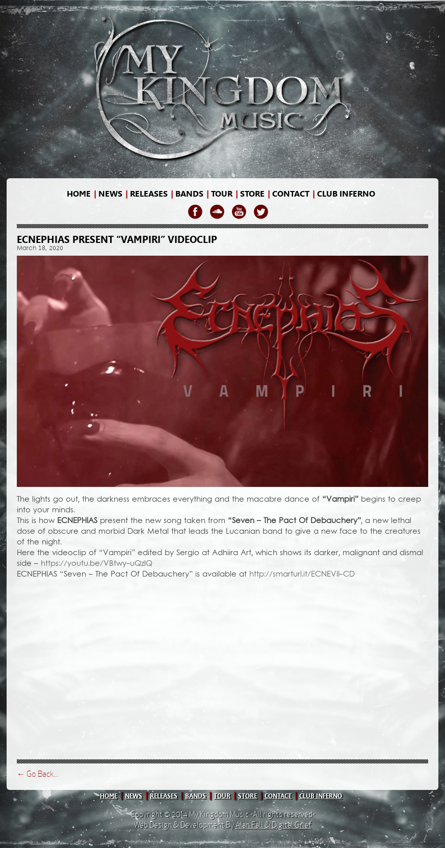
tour (222, 796)
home (79, 194)
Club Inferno (346, 194)
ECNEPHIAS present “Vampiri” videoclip (117, 239)
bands (189, 194)
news (110, 194)
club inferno (320, 796)
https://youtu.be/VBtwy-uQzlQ (96, 564)
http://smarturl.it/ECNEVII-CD (302, 574)
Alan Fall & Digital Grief (273, 825)
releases (149, 194)
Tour (221, 194)
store (252, 194)
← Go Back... (37, 774)
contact (290, 194)
